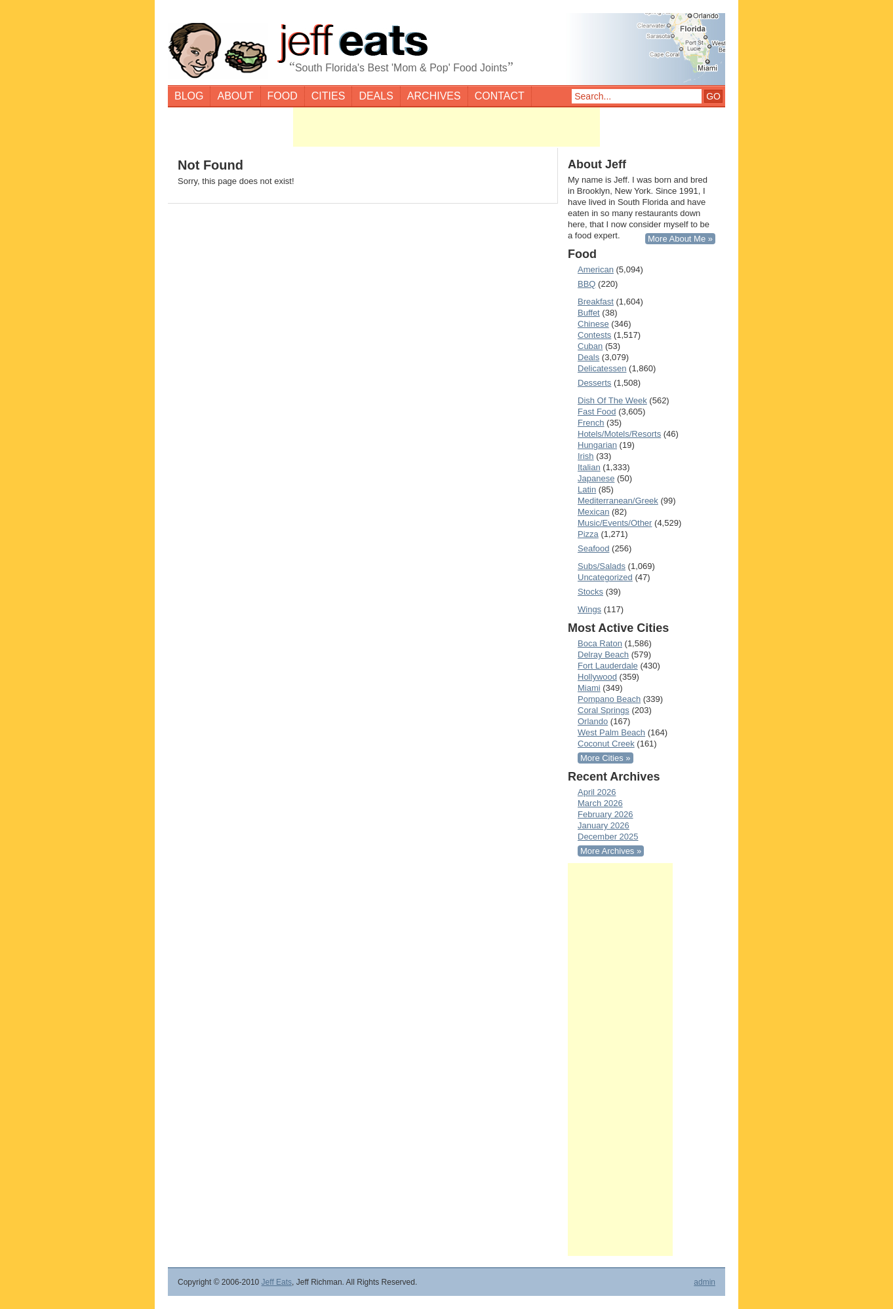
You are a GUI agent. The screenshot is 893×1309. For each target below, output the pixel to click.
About (235, 95)
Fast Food (597, 411)
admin (704, 1282)
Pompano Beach (609, 699)
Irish (586, 456)
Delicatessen (602, 368)
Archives (434, 95)
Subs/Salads (601, 566)
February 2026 (605, 814)
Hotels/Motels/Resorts (619, 434)
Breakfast (596, 301)
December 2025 (608, 836)
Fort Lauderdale (608, 666)
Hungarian (597, 445)
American (596, 269)
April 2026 (597, 792)
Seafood (593, 548)
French (591, 423)
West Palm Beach (611, 732)
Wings (589, 609)
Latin (587, 489)
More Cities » (605, 758)
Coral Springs (603, 710)
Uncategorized (605, 577)
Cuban (590, 346)
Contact (500, 95)
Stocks (590, 592)
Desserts (594, 383)
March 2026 (600, 803)
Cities (328, 95)
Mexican (593, 512)
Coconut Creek (606, 743)
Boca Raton (600, 643)
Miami (589, 688)
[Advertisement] (446, 127)
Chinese (593, 324)
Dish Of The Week (612, 400)
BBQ (586, 284)
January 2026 (603, 825)
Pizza (588, 534)
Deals (376, 95)
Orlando (593, 721)
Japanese (596, 478)
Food (283, 95)
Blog (188, 95)
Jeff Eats (277, 1282)
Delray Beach (603, 654)
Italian (589, 467)
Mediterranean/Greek (618, 501)
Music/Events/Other (615, 523)
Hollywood (597, 677)
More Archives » (610, 851)
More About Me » (680, 239)
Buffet (589, 313)
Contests (594, 335)
